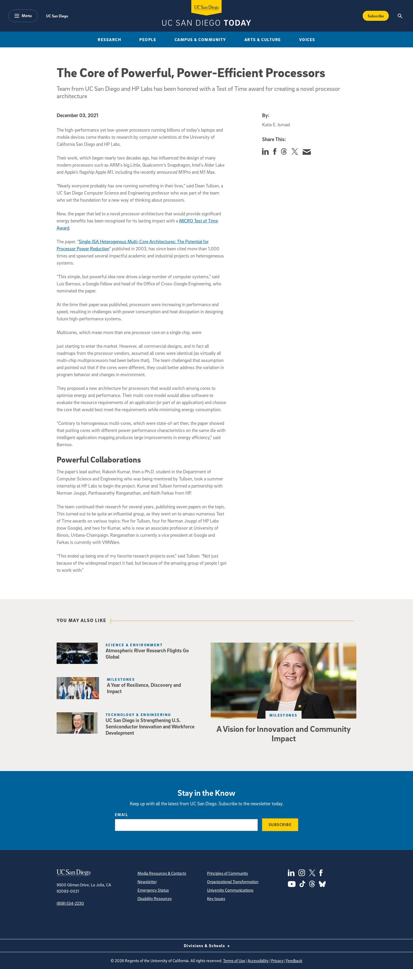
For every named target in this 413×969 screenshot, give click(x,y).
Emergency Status (153, 890)
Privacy (277, 960)
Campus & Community (200, 39)
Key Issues (216, 898)
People (147, 39)
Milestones (121, 679)
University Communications (230, 890)
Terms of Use (234, 960)
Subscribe (280, 824)
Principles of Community (227, 873)
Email (121, 814)
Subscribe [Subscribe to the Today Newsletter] (376, 15)
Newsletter (147, 881)
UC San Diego (57, 15)
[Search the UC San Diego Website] (400, 16)
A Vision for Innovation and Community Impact (284, 733)
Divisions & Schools (206, 945)
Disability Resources (154, 898)
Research (109, 39)
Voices (307, 39)
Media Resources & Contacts (161, 873)
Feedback (294, 960)
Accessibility (258, 960)
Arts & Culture (262, 39)
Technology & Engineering (138, 714)
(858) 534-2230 (70, 903)
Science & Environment (134, 645)
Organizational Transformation (232, 881)
